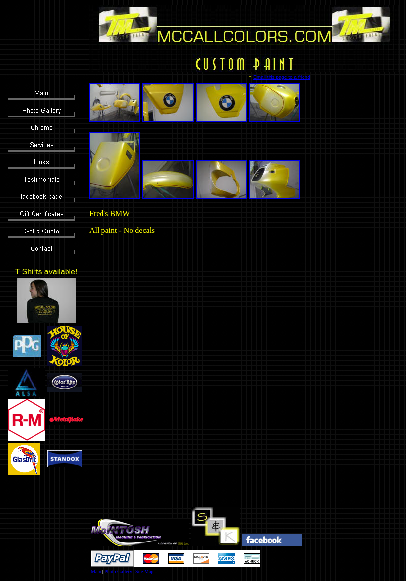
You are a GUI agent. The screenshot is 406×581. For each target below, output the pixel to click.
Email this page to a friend (281, 77)
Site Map (144, 571)
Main (96, 571)
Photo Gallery (118, 571)
